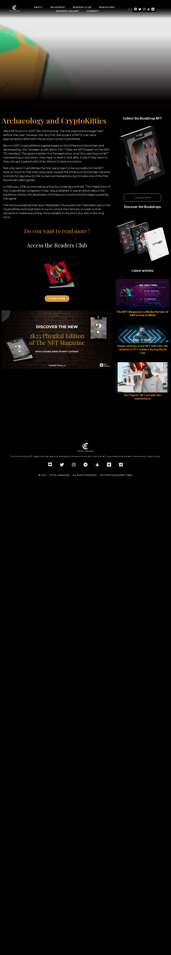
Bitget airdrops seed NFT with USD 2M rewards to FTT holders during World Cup (143, 349)
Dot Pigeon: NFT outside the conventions (142, 396)
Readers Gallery (67, 11)
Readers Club (82, 7)
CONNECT (93, 11)
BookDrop (58, 7)
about (38, 7)
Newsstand (107, 7)
